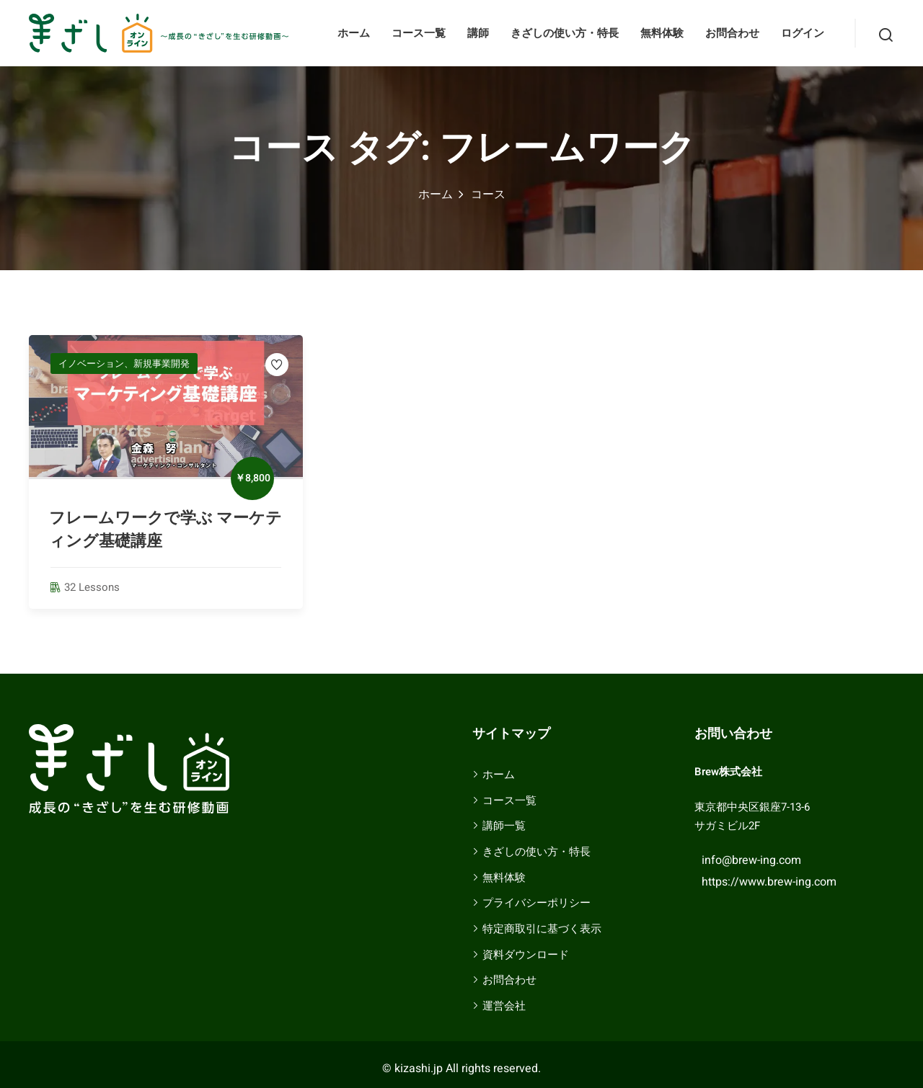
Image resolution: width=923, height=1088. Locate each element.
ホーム (353, 33)
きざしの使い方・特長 (565, 33)
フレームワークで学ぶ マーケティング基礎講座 (165, 530)
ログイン (802, 33)
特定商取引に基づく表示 (541, 929)
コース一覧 (419, 33)
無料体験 (662, 33)
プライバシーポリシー (536, 903)
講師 (478, 33)
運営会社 (504, 1006)
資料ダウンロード (525, 955)
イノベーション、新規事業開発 (124, 363)
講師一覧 (504, 826)
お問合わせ (732, 33)
